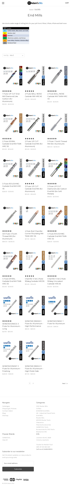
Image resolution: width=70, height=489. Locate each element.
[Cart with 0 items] (67, 3)
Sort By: (6, 55)
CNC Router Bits (42, 406)
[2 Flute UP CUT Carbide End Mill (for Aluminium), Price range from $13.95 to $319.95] (35, 123)
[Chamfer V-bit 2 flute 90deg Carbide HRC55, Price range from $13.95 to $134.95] (35, 260)
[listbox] (17, 55)
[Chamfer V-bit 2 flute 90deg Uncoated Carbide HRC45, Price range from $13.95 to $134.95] (57, 260)
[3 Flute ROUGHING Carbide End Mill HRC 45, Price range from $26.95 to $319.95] (12, 168)
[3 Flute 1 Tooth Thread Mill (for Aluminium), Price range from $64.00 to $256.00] (57, 123)
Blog (4, 413)
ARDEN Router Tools (43, 420)
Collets (38, 409)
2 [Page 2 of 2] (33, 383)
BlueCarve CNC (41, 432)
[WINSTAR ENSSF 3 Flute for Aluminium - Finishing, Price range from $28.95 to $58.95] (12, 350)
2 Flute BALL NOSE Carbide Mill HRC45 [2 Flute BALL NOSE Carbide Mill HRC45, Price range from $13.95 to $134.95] (33, 95)
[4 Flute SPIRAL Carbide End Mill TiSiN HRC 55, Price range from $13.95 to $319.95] (12, 260)
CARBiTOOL (6, 438)
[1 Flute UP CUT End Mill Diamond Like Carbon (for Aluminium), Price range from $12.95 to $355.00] (12, 76)
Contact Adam (7, 411)
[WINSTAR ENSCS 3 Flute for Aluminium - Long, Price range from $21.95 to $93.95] (12, 305)
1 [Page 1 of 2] (29, 383)
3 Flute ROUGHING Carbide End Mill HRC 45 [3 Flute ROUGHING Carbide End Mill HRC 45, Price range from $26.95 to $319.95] (11, 186)
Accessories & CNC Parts (45, 429)
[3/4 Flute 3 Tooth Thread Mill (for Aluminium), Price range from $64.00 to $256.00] (12, 215)
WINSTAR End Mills (43, 411)
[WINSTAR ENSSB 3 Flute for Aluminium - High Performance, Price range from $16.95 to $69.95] (35, 305)
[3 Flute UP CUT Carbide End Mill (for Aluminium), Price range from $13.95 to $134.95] (35, 168)
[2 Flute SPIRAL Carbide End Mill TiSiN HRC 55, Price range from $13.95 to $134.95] (12, 123)
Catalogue (6, 406)
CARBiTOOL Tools (42, 427)
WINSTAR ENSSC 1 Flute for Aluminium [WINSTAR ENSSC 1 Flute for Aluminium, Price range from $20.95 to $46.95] (56, 322)
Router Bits (40, 418)
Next (65, 383)
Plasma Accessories (43, 425)
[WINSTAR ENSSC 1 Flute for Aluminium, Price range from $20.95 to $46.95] (57, 305)
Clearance (40, 422)
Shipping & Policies (9, 409)
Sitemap (5, 415)
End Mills (39, 415)
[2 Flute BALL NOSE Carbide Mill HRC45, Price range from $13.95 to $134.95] (35, 76)
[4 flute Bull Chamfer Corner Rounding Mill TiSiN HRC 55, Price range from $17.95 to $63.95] (35, 215)
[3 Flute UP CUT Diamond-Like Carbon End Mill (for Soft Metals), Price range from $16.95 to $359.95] (57, 168)
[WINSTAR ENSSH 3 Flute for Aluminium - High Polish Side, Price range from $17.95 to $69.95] (35, 350)
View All (5, 440)
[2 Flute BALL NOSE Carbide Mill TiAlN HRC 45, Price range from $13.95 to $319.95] (57, 76)
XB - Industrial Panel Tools (45, 413)
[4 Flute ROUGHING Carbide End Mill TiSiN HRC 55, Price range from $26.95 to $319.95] (57, 215)
